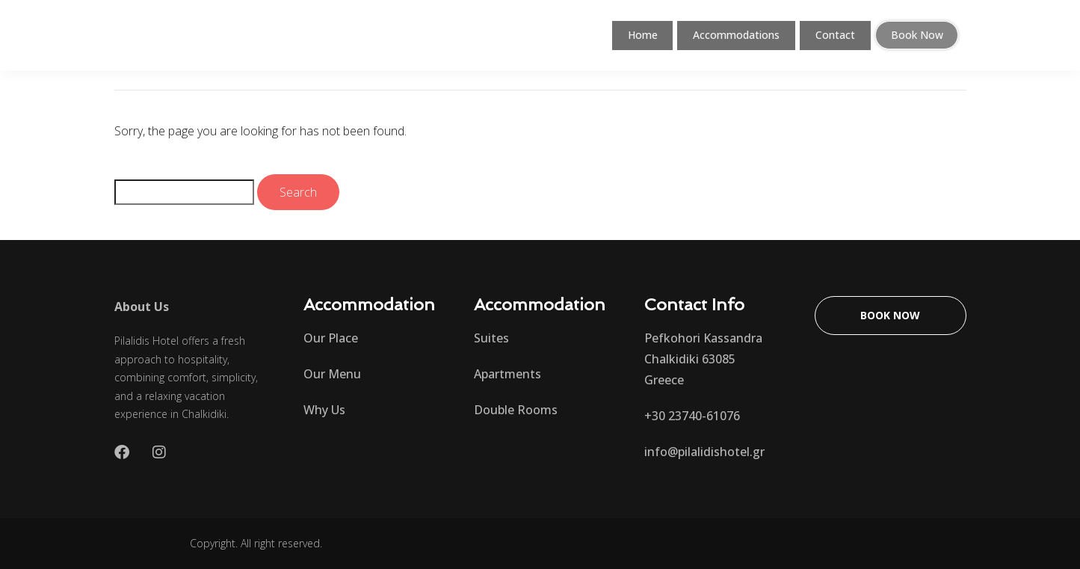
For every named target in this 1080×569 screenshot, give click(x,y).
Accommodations (731, 35)
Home (630, 35)
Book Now (918, 35)
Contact (837, 35)
